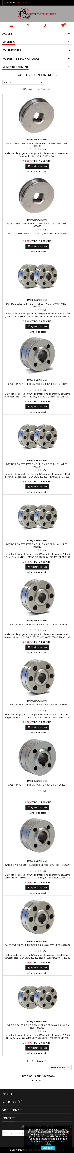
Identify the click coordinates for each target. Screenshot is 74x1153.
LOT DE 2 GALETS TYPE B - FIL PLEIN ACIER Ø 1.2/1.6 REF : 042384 (37, 465)
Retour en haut (60, 1067)
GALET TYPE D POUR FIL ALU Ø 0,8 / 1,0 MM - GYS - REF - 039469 (37, 225)
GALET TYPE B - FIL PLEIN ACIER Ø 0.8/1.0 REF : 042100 (37, 704)
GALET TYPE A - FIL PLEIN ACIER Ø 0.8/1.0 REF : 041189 (37, 383)
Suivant (42, 1061)
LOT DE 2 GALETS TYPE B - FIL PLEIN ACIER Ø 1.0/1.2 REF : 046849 (37, 545)
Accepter (48, 1147)
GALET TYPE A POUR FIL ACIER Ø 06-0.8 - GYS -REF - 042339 (37, 864)
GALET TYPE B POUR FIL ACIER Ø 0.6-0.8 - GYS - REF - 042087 (37, 945)
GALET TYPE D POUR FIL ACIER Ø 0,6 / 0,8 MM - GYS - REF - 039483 (37, 144)
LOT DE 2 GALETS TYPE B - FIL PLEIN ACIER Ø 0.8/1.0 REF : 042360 (37, 305)
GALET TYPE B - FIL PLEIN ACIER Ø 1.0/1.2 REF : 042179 (37, 624)
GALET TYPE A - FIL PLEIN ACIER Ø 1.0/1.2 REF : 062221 (37, 784)
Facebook (37, 1080)
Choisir (23, 82)
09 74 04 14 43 (23, 2)
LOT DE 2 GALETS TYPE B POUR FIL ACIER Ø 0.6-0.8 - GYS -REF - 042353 (37, 1026)
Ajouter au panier (37, 166)
